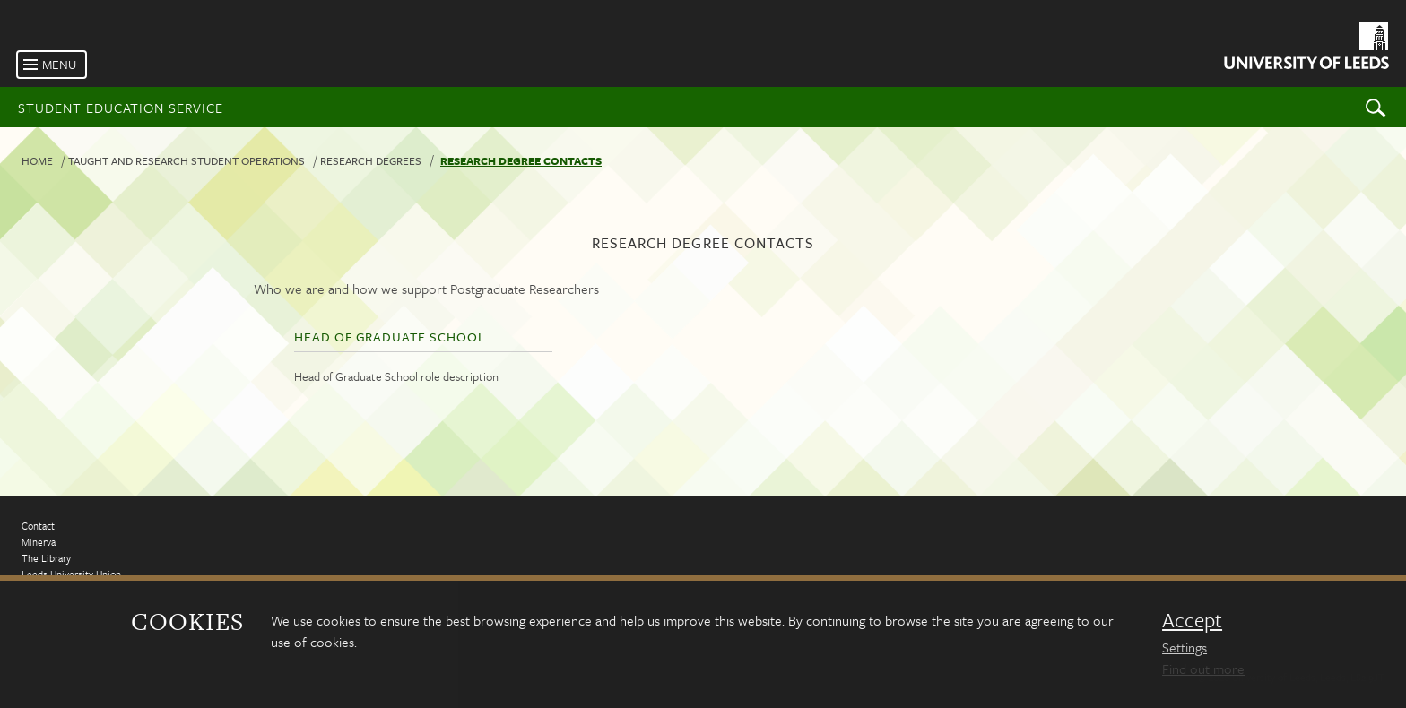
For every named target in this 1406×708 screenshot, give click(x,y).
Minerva (39, 541)
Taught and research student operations (186, 160)
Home (37, 160)
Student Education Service (120, 107)
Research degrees (370, 160)
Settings (1184, 647)
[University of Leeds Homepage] (1305, 49)
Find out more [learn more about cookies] (1203, 668)
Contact (38, 525)
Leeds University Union (71, 574)
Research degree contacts (521, 160)
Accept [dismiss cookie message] (1192, 620)
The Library (46, 558)
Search (1375, 107)
